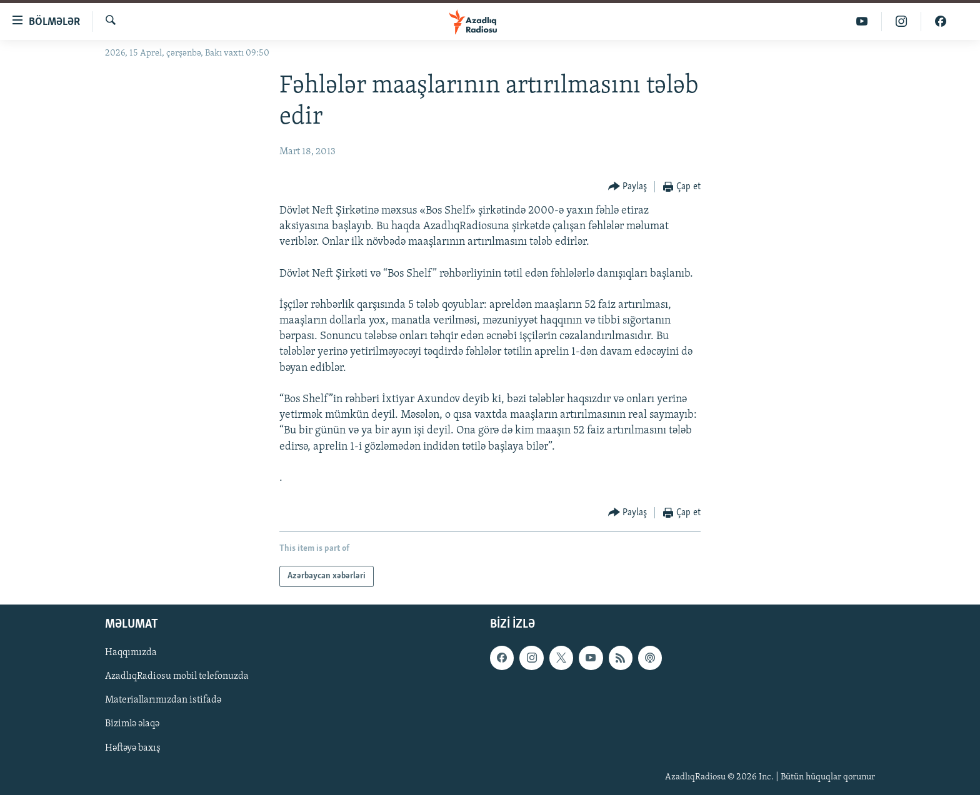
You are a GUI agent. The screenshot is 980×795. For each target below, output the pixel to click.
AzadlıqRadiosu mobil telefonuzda (177, 677)
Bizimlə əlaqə (132, 724)
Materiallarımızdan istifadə (163, 701)
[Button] (628, 187)
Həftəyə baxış (133, 748)
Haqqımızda (131, 653)
